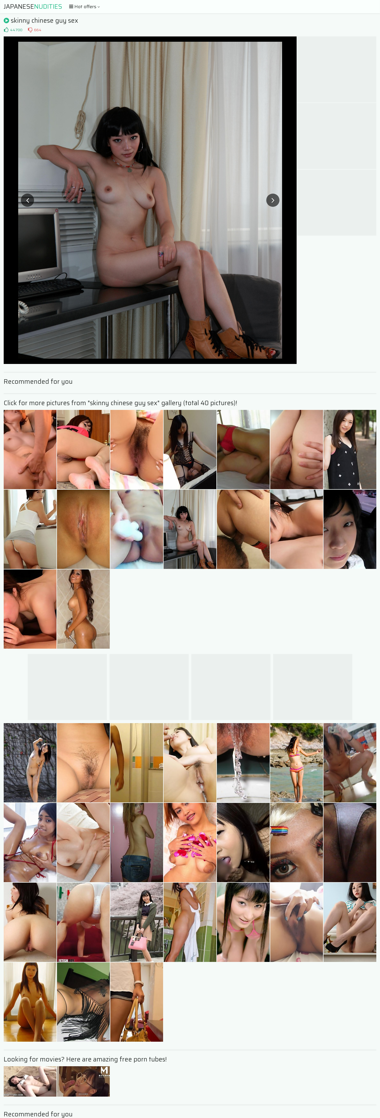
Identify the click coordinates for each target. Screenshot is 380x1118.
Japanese (33, 7)
